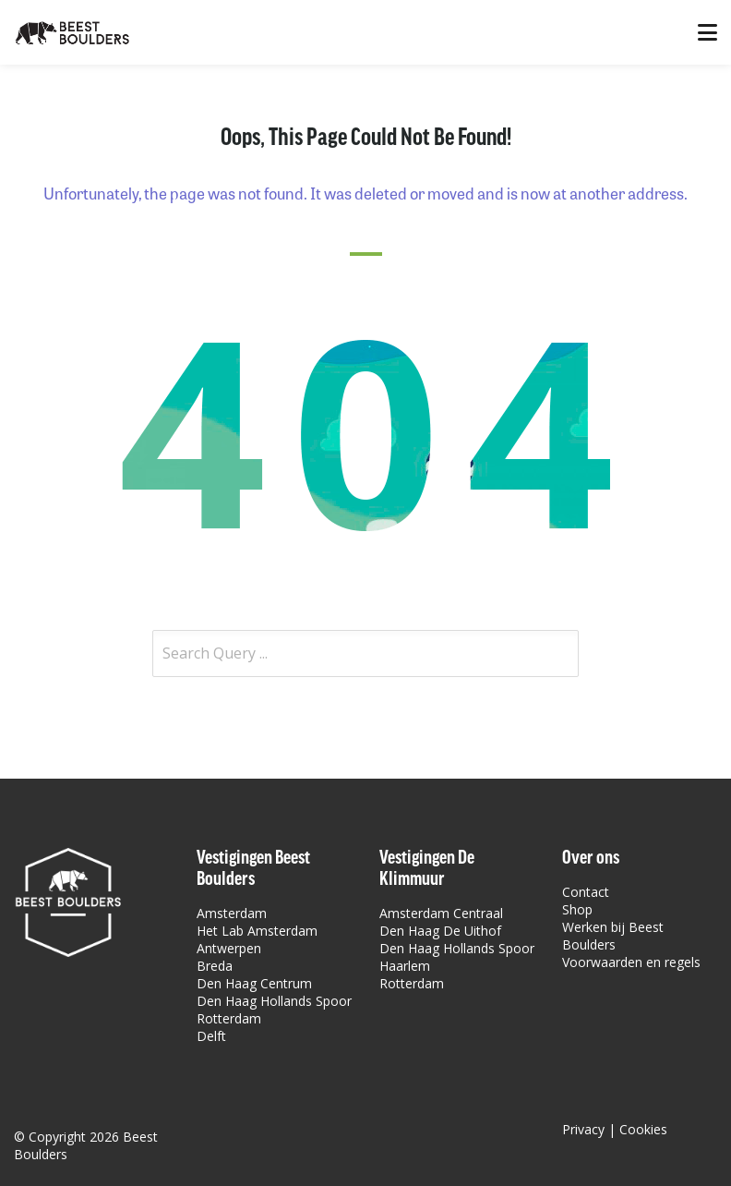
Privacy (583, 1129)
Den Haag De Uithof (440, 930)
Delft (211, 1036)
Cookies (643, 1129)
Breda (215, 965)
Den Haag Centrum (254, 983)
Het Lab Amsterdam (257, 930)
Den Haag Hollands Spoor (274, 1001)
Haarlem (404, 965)
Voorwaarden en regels (631, 962)
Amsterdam (232, 913)
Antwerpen (229, 948)
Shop (577, 909)
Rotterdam (229, 1018)
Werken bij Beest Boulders (613, 935)
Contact (585, 892)
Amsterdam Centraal (441, 913)
